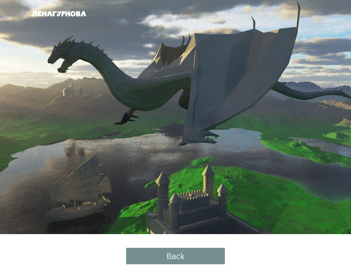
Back (175, 256)
